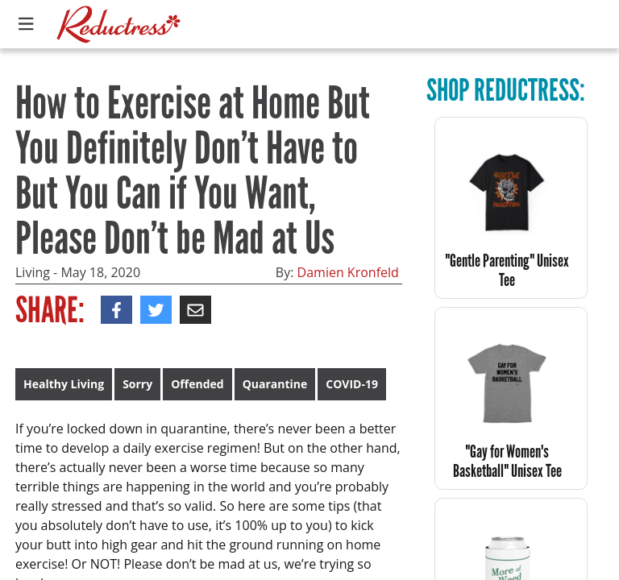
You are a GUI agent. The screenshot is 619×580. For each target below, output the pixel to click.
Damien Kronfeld (348, 272)
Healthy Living (63, 384)
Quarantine (275, 384)
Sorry (137, 384)
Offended (197, 384)
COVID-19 (352, 384)
